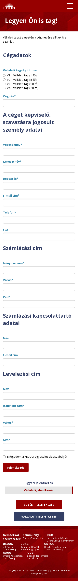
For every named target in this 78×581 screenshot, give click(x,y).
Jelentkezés (15, 467)
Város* (8, 280)
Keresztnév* (12, 161)
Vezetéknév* (12, 145)
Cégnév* (9, 96)
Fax (5, 229)
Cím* (6, 297)
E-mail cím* (11, 195)
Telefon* (9, 212)
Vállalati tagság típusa (20, 70)
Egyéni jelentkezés (39, 483)
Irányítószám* (13, 263)
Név (6, 338)
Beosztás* (10, 179)
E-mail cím (10, 355)
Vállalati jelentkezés (39, 490)
